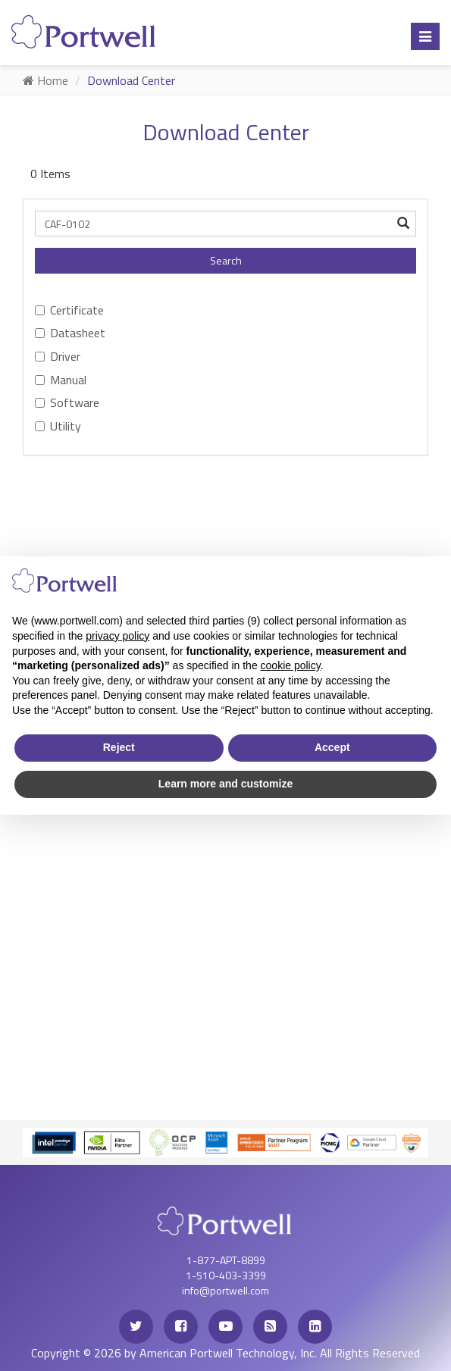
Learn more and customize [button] (225, 784)
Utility (58, 426)
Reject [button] (119, 747)
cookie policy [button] (291, 665)
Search (226, 260)
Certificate (69, 310)
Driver (57, 356)
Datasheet (70, 333)
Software (67, 402)
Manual (60, 380)
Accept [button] (332, 747)
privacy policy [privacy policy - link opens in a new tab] (117, 636)
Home (45, 80)
